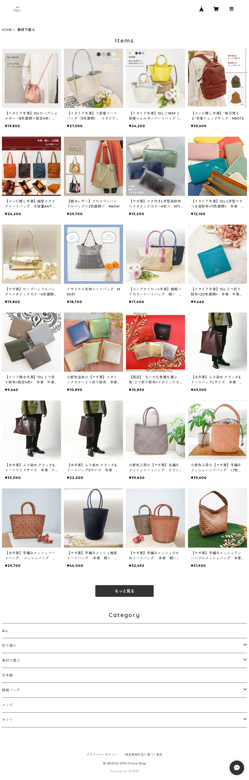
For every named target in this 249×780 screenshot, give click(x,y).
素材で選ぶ (11, 660)
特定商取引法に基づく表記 (144, 754)
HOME (7, 30)
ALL (5, 630)
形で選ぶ (9, 645)
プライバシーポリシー (101, 754)
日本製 (7, 675)
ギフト (7, 720)
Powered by (124, 771)
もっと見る (124, 591)
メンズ (7, 705)
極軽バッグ (11, 690)
